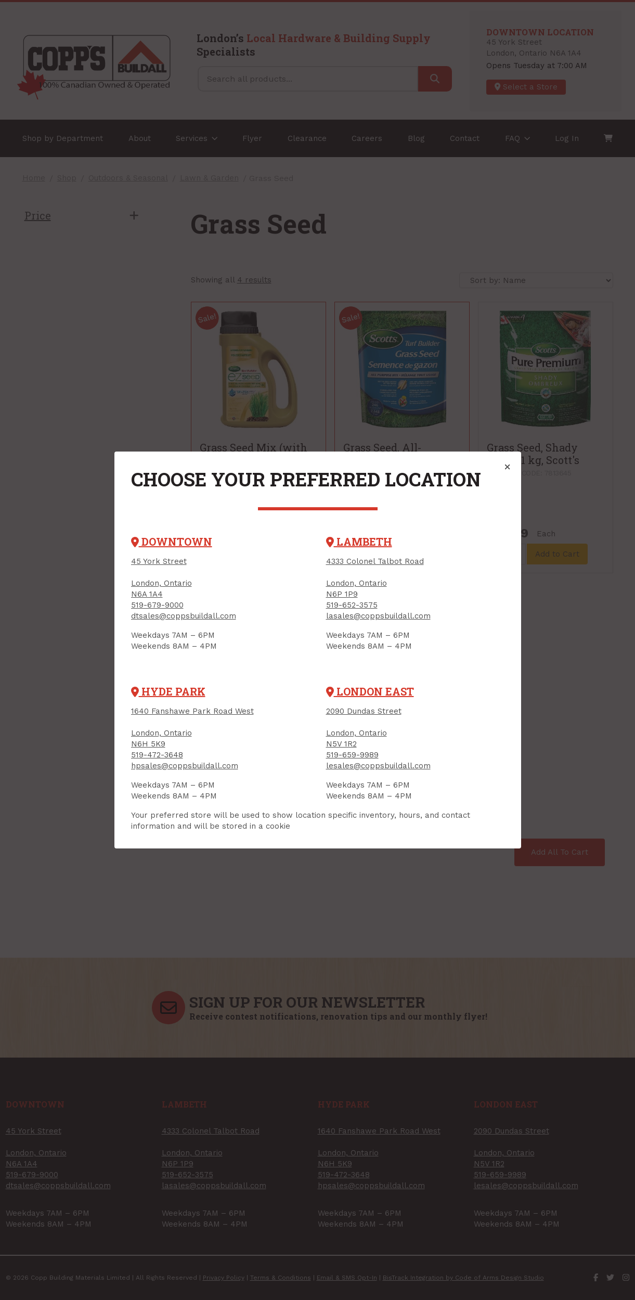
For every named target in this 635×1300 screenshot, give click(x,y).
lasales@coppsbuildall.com (378, 616)
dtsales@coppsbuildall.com (183, 616)
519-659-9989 (352, 755)
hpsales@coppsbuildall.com (184, 765)
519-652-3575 (352, 605)
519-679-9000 (157, 605)
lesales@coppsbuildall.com (378, 765)
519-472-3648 (157, 755)
